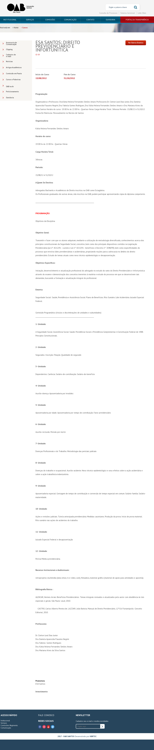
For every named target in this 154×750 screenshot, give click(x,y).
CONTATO (90, 19)
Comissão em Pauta (12, 73)
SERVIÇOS (30, 19)
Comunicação (6, 728)
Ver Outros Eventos (135, 43)
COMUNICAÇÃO (70, 19)
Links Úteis (142, 13)
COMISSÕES (50, 19)
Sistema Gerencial (127, 13)
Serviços (4, 723)
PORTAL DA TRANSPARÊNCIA (137, 19)
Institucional (5, 720)
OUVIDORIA (110, 19)
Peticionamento (11, 91)
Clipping (7, 49)
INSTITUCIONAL (9, 19)
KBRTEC (93, 736)
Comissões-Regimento (9, 725)
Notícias (8, 61)
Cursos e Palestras (12, 79)
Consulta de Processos (108, 13)
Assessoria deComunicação (10, 43)
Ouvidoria (8, 97)
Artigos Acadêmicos (12, 67)
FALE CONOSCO (46, 715)
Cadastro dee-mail (9, 56)
